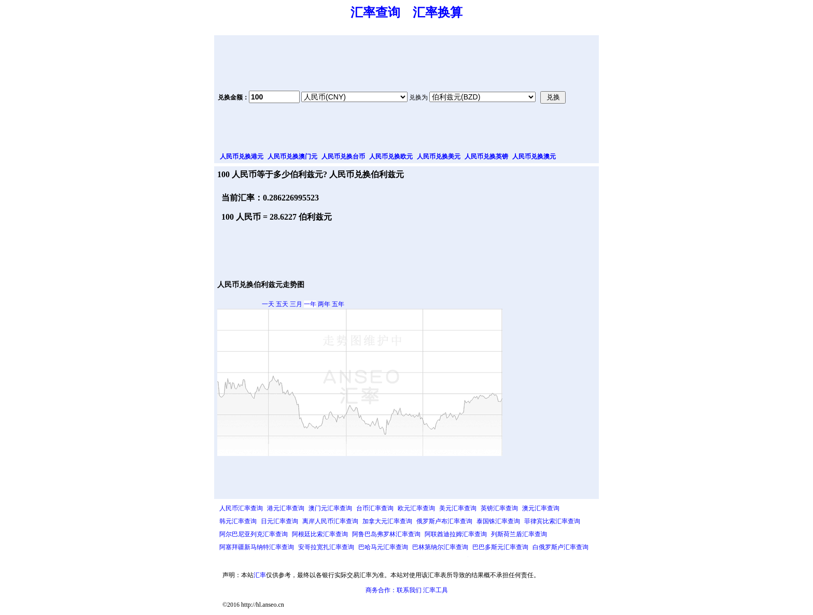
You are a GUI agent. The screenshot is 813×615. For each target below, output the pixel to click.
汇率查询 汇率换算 (406, 12)
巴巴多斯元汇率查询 (500, 547)
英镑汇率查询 (499, 508)
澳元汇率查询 (540, 508)
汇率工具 (435, 590)
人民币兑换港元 (241, 156)
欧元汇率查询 (416, 508)
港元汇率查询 (285, 508)
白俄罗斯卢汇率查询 (560, 547)
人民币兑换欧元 (391, 156)
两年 (324, 304)
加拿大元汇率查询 (387, 521)
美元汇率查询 (457, 508)
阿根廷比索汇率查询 (320, 534)
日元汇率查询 (279, 521)
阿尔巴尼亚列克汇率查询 (253, 534)
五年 (338, 304)
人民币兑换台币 (343, 156)
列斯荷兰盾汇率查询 (519, 534)
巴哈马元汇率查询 (383, 547)
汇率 (260, 575)
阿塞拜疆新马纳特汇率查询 (256, 547)
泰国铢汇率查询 (498, 521)
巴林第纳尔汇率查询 (440, 547)
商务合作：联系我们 (394, 590)
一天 (268, 304)
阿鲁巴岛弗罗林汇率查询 (386, 534)
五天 (282, 304)
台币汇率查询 (375, 508)
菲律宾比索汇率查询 (552, 521)
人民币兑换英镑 (486, 156)
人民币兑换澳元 (534, 156)
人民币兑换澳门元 (292, 156)
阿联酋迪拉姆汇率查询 (456, 534)
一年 (310, 304)
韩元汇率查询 (238, 521)
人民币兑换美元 (438, 156)
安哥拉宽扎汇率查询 (326, 547)
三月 (296, 304)
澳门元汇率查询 (330, 508)
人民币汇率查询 (241, 508)
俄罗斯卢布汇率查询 (444, 521)
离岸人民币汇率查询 (330, 521)
